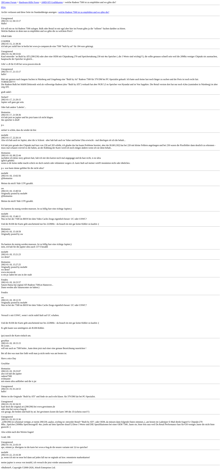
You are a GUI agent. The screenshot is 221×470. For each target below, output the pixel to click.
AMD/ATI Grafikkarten (52, 2)
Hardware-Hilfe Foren (29, 2)
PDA (3, 7)
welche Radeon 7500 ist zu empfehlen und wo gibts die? (83, 12)
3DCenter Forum (8, 2)
